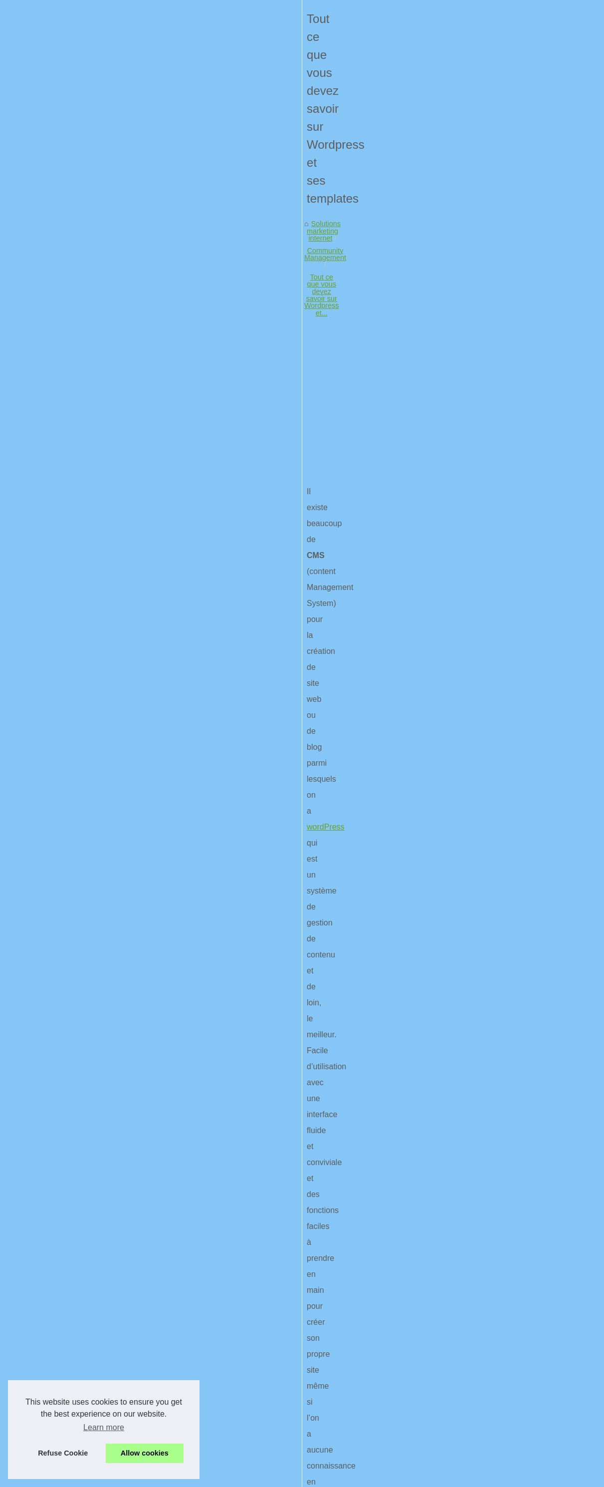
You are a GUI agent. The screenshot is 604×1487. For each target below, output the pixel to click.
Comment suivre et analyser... (511, 532)
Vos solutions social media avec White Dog (138, 1376)
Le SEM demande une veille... (512, 486)
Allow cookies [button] (145, 1453)
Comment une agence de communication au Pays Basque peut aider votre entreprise (205, 1290)
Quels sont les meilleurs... (505, 555)
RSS (256, 1476)
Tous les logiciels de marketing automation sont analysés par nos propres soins (196, 1427)
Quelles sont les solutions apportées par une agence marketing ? (173, 1324)
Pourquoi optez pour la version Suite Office (138, 1393)
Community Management (150, 337)
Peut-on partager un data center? (123, 1410)
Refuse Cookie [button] (63, 1453)
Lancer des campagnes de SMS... (518, 442)
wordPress (27, 532)
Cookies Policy (224, 1476)
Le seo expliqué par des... (505, 577)
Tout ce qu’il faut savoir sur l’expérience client (142, 1341)
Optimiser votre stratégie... (506, 306)
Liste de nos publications (503, 269)
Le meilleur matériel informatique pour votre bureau (362, 1241)
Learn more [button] (103, 1427)
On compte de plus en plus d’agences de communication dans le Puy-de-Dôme (196, 1359)
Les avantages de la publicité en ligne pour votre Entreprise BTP (172, 1307)
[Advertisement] (227, 418)
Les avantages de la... (499, 374)
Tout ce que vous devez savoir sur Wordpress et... (278, 337)
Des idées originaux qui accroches (125, 1445)
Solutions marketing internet (56, 337)
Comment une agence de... (507, 352)
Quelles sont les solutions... (508, 396)
